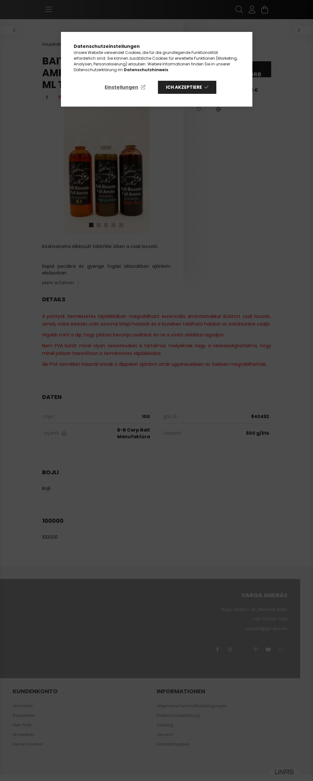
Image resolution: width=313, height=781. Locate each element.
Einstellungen (121, 87)
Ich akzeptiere (184, 87)
